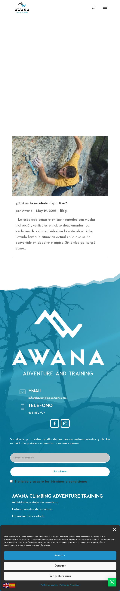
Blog (63, 211)
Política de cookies (49, 585)
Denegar (60, 565)
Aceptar (60, 555)
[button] (114, 530)
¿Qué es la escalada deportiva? (41, 203)
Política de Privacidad (69, 585)
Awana (27, 211)
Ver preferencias (60, 576)
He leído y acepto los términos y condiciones (51, 481)
